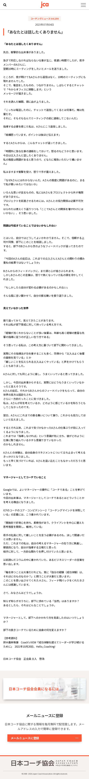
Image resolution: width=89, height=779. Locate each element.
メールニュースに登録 (25, 738)
